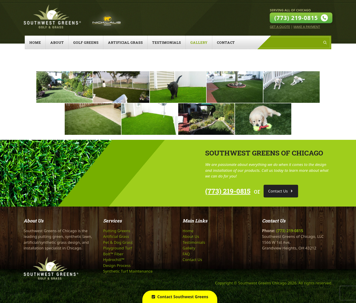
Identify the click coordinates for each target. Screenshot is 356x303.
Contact (226, 42)
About (57, 42)
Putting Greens (116, 230)
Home (35, 42)
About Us (191, 236)
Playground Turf (117, 248)
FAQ (186, 253)
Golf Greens (86, 42)
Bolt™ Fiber (113, 253)
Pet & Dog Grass (118, 242)
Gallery (199, 42)
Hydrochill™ (113, 259)
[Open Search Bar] (325, 42)
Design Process (117, 265)
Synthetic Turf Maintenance (128, 271)
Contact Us (192, 259)
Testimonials (166, 42)
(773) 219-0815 (227, 191)
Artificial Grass (125, 42)
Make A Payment (307, 27)
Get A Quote (280, 27)
